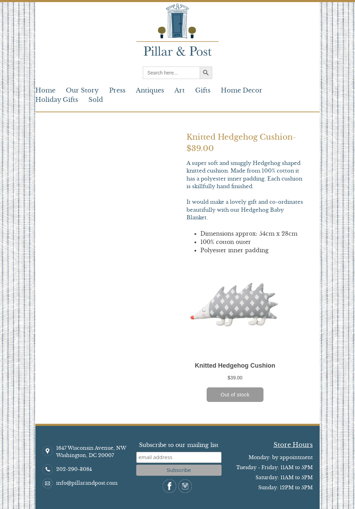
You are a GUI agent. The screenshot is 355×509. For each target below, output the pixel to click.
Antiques (150, 90)
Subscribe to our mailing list (178, 444)
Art (179, 90)
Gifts (202, 90)
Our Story (82, 90)
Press (117, 90)
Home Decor (241, 90)
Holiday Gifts (56, 100)
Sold (95, 100)
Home (45, 90)
